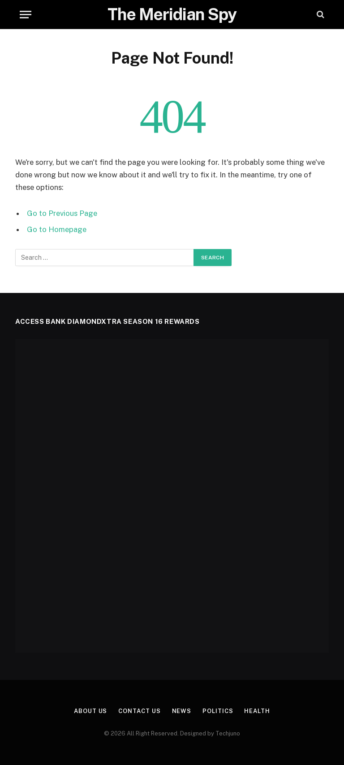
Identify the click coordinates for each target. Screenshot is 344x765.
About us (90, 711)
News (182, 711)
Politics (217, 711)
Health (257, 711)
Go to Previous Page (62, 213)
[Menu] (25, 14)
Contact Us (139, 711)
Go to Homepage (56, 229)
